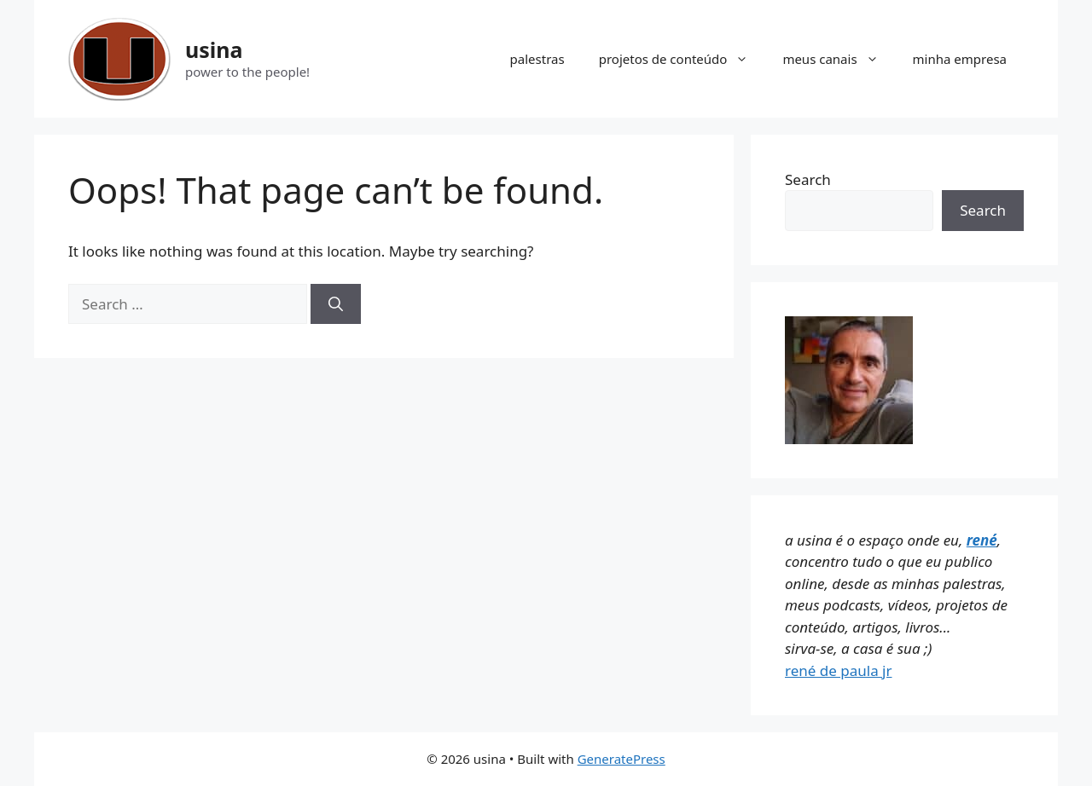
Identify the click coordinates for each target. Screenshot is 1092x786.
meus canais (838, 58)
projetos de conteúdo (682, 58)
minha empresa (960, 58)
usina (214, 49)
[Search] (336, 304)
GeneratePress (621, 758)
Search (808, 179)
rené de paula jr (838, 670)
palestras (537, 58)
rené (982, 540)
